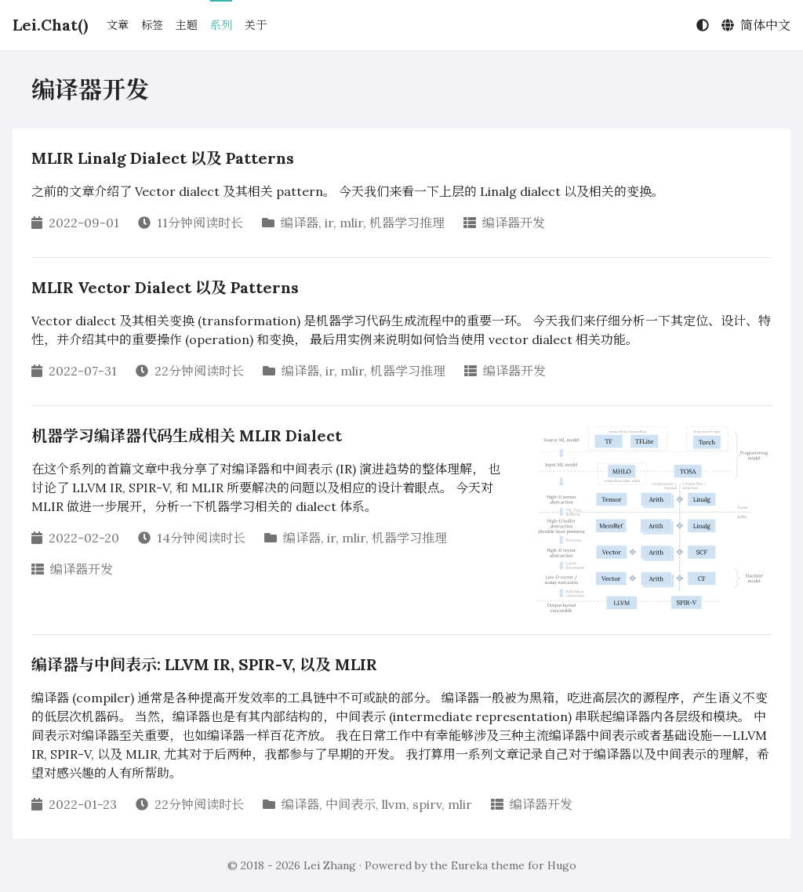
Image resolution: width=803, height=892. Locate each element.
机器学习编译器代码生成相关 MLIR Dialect (186, 435)
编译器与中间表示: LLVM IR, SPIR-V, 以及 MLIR (204, 664)
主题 (187, 25)
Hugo (561, 865)
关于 (256, 25)
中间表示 (350, 804)
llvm (394, 804)
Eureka (469, 865)
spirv (426, 804)
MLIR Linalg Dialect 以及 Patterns (162, 158)
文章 (118, 25)
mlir (351, 222)
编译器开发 (513, 222)
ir (329, 222)
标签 (152, 25)
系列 (221, 25)
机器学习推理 (407, 222)
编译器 (299, 222)
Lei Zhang (329, 865)
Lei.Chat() (50, 24)
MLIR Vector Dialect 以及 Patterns (165, 287)
